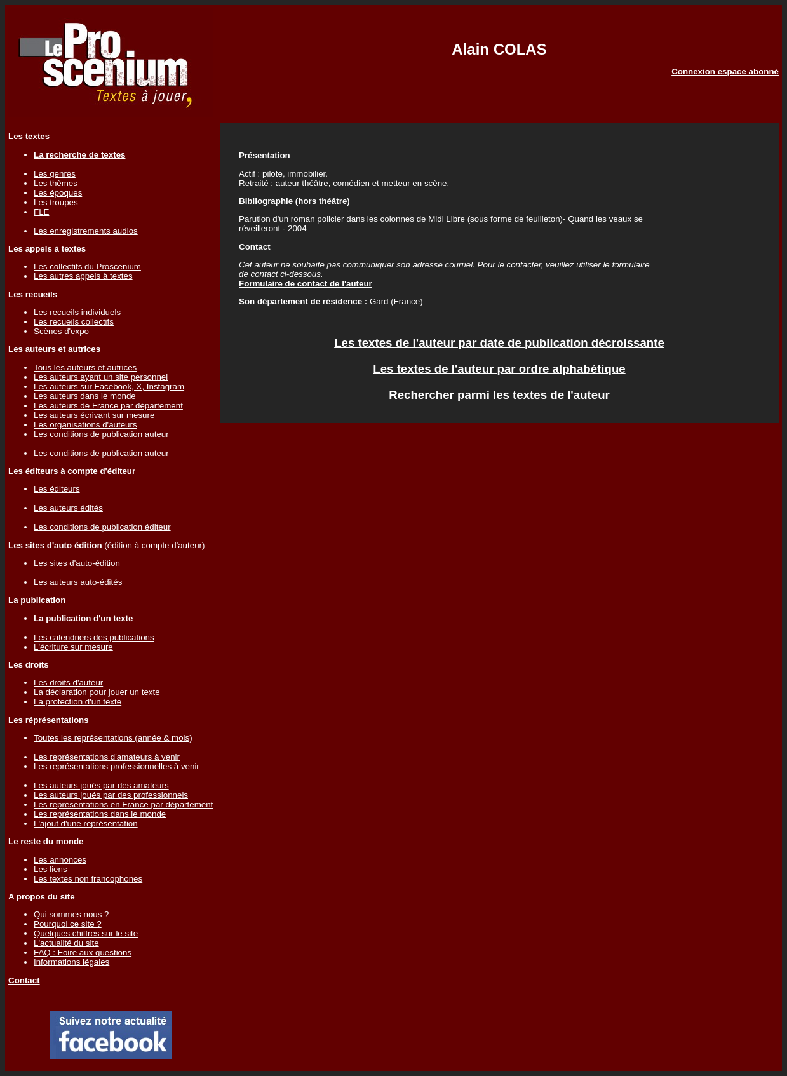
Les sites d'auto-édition (77, 563)
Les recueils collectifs (74, 321)
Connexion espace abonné (725, 71)
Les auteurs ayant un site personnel (101, 377)
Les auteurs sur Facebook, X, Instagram (109, 386)
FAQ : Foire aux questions (82, 952)
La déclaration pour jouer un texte (97, 692)
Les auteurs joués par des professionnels (111, 795)
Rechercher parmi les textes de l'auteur (499, 394)
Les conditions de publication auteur (101, 434)
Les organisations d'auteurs (85, 424)
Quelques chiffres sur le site (86, 933)
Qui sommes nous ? (71, 914)
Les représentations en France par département (123, 804)
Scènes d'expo (61, 331)
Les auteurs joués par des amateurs (101, 785)
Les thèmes (55, 183)
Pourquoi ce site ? (68, 924)
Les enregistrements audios (86, 231)
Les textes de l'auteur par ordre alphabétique (499, 368)
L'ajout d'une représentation (86, 823)
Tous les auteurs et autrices (85, 367)
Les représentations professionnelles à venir (116, 766)
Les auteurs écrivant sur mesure (94, 415)
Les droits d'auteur (68, 682)
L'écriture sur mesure (73, 647)
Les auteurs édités (68, 508)
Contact (24, 980)
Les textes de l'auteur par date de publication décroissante (499, 342)
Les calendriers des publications (94, 637)
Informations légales (71, 962)
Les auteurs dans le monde (85, 396)
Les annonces (60, 859)
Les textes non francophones (88, 879)
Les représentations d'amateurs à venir (107, 757)
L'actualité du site (66, 943)
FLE (41, 212)
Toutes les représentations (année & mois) (113, 738)
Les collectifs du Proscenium (87, 266)
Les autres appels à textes (83, 276)
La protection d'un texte (77, 701)
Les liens (50, 869)
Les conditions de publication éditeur (102, 527)
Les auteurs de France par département (108, 405)
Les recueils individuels (77, 312)
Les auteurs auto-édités (78, 582)
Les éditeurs (57, 489)
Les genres (55, 173)
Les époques (58, 193)
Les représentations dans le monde (100, 814)
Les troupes (56, 202)
